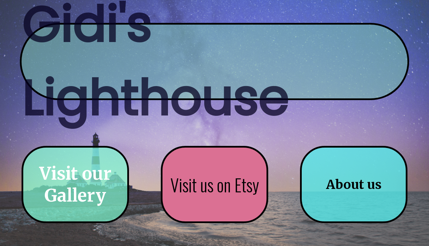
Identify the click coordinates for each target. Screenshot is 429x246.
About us (353, 184)
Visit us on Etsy (214, 184)
